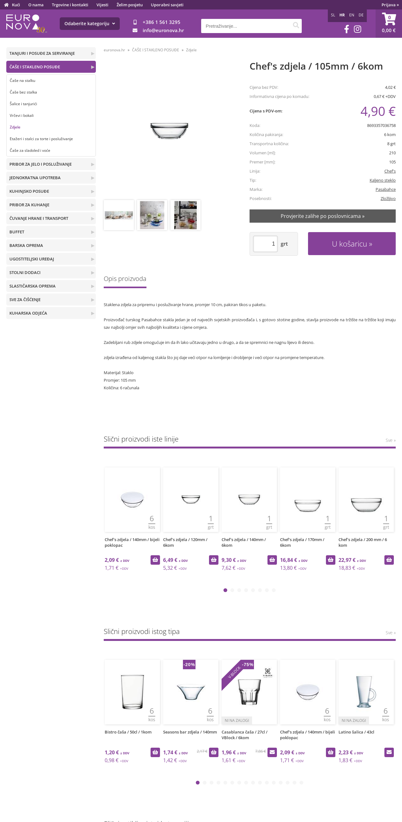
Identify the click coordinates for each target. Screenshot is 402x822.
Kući (16, 5)
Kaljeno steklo (383, 180)
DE (361, 15)
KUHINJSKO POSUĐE (29, 191)
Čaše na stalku (22, 80)
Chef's (390, 171)
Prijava (390, 5)
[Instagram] (357, 29)
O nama (36, 5)
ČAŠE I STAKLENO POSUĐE (34, 67)
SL (333, 15)
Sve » (391, 440)
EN (351, 15)
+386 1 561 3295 (161, 22)
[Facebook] (346, 29)
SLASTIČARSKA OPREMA (32, 286)
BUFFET (16, 232)
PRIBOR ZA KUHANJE (29, 205)
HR (342, 15)
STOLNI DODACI (25, 272)
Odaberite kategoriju (89, 23)
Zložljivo (388, 198)
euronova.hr (114, 50)
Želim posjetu (130, 5)
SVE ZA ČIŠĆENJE (25, 299)
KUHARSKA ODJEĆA (28, 313)
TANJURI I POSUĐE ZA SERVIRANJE (42, 53)
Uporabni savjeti (167, 5)
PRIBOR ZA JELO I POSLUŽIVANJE (40, 164)
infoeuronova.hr (163, 30)
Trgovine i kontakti (70, 5)
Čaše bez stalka (23, 92)
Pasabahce (386, 189)
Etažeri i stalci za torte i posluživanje (41, 138)
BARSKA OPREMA (26, 245)
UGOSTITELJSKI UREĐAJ (31, 259)
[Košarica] (389, 23)
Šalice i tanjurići (23, 103)
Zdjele (15, 127)
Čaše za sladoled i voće (30, 150)
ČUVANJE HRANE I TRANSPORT (38, 218)
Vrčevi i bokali (22, 115)
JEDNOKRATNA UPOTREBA (35, 177)
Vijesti (102, 5)
